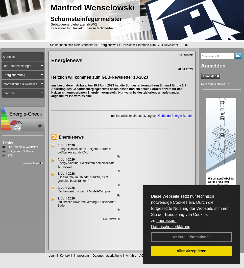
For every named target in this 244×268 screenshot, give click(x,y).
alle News (111, 219)
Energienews (71, 137)
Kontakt (65, 255)
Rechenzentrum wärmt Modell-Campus (84, 191)
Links (8, 143)
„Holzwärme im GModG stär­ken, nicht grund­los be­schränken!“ (83, 179)
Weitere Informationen (191, 237)
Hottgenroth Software (21, 151)
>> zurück (186, 55)
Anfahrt (131, 255)
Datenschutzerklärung (170, 227)
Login (52, 255)
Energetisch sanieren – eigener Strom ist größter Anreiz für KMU (85, 150)
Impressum (166, 220)
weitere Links (33, 163)
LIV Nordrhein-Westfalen (23, 146)
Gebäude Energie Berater (175, 116)
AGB (142, 255)
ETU (10, 155)
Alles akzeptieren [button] (191, 251)
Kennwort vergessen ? (215, 83)
